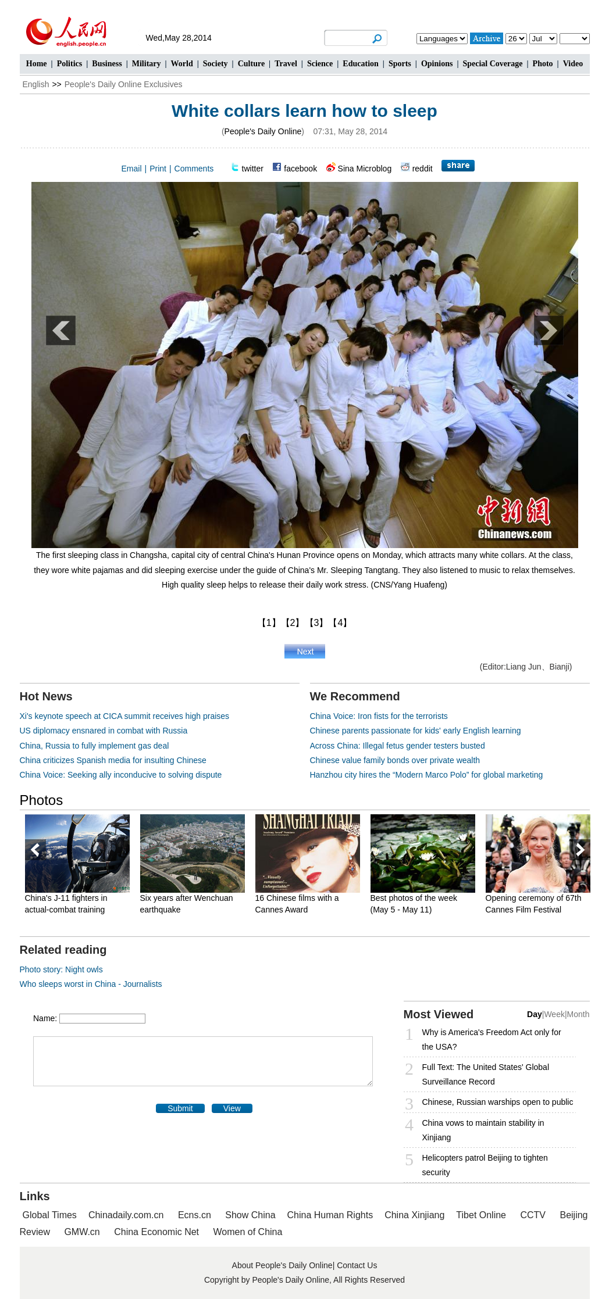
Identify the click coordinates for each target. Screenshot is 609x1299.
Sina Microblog (365, 168)
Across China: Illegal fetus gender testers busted (397, 745)
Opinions (437, 63)
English (36, 84)
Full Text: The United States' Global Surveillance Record (486, 1074)
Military (146, 63)
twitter (252, 168)
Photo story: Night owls (61, 969)
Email (132, 168)
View (232, 1108)
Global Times (50, 1215)
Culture (251, 63)
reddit (422, 168)
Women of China (248, 1232)
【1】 (269, 623)
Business (107, 63)
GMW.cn (83, 1232)
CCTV (533, 1215)
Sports (400, 63)
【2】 (293, 623)
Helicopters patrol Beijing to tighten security (485, 1165)
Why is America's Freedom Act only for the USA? (491, 1039)
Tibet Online (481, 1215)
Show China (250, 1215)
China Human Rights (330, 1215)
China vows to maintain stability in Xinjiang (483, 1130)
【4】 (340, 623)
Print (157, 168)
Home (36, 63)
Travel (286, 63)
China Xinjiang (414, 1215)
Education (360, 63)
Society (215, 63)
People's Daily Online (263, 131)
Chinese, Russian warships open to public (498, 1102)
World (182, 63)
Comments (194, 168)
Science (320, 63)
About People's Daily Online (282, 1265)
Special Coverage (492, 63)
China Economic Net (156, 1232)
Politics (70, 63)
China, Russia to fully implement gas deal (94, 745)
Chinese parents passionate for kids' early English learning (415, 730)
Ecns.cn (194, 1215)
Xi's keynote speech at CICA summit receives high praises (125, 716)
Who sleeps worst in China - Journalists (91, 984)
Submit (180, 1108)
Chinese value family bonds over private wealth (395, 760)
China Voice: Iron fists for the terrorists (379, 716)
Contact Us (357, 1265)
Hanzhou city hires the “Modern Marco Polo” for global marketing (426, 774)
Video (573, 63)
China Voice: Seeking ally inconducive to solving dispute (121, 774)
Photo (543, 63)
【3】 (317, 623)
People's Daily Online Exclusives (124, 84)
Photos (41, 800)
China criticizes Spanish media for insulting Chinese (113, 760)
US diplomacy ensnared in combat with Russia (104, 730)
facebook (300, 168)
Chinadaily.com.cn (126, 1215)
